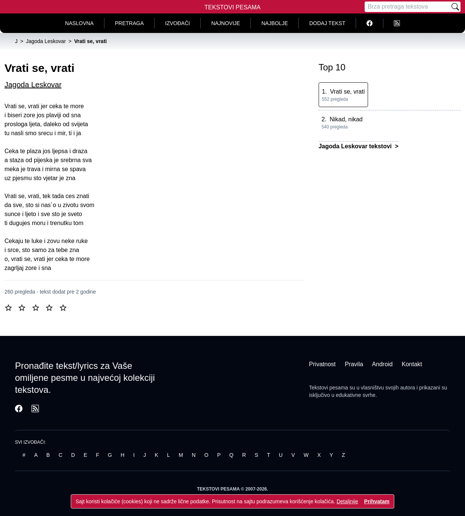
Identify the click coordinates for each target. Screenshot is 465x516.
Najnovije (225, 23)
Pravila (354, 364)
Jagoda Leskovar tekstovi (356, 146)
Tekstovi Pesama (232, 7)
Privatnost (322, 364)
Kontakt (412, 364)
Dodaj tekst (327, 23)
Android (382, 364)
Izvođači (177, 23)
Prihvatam (377, 501)
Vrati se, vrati (347, 91)
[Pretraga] (407, 6)
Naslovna (79, 23)
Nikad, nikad (345, 119)
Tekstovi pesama (328, 388)
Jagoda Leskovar (32, 85)
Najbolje (274, 23)
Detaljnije (347, 501)
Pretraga (129, 23)
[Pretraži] (455, 6)
